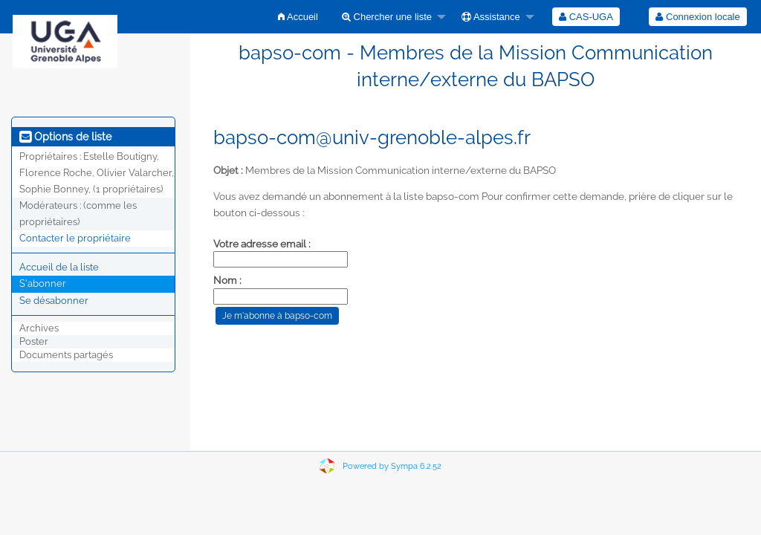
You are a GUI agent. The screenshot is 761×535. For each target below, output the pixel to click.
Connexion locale (697, 16)
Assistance (491, 16)
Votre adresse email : (262, 244)
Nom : (227, 280)
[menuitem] (298, 16)
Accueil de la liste (59, 267)
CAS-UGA (586, 16)
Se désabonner (53, 300)
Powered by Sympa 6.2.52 (392, 466)
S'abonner (42, 283)
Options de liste (65, 137)
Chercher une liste (387, 16)
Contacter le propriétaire (75, 238)
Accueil (298, 16)
